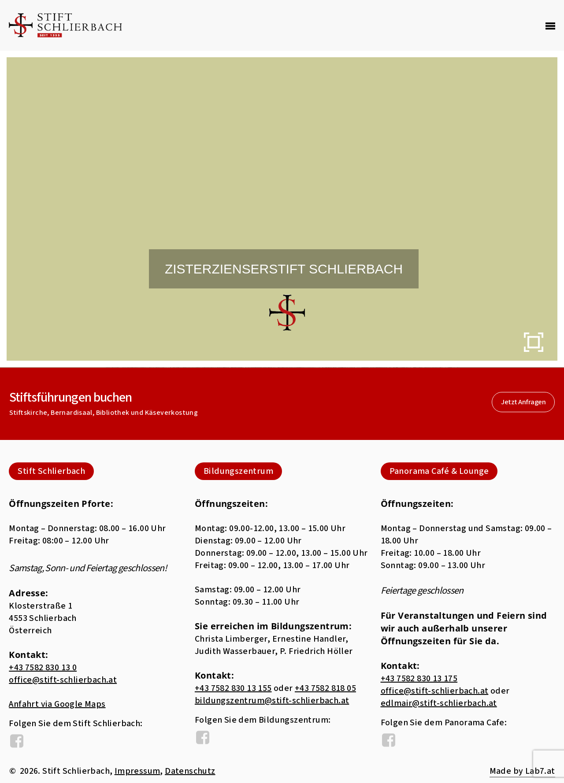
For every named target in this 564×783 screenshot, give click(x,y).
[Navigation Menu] (550, 25)
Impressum (137, 771)
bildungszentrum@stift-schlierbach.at (272, 700)
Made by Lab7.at (522, 771)
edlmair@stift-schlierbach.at (439, 703)
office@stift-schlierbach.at (63, 680)
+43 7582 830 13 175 (419, 678)
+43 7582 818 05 (325, 688)
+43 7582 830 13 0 (43, 667)
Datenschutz (190, 771)
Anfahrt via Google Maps (57, 704)
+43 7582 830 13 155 (233, 688)
